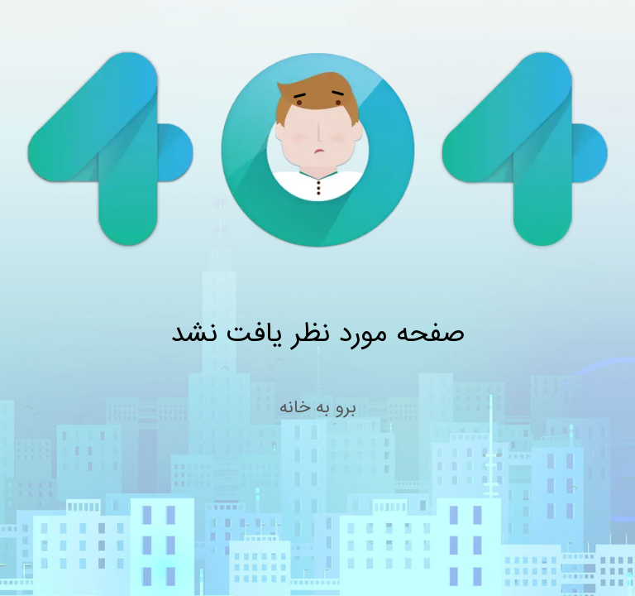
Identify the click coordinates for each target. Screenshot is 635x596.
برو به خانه (317, 407)
